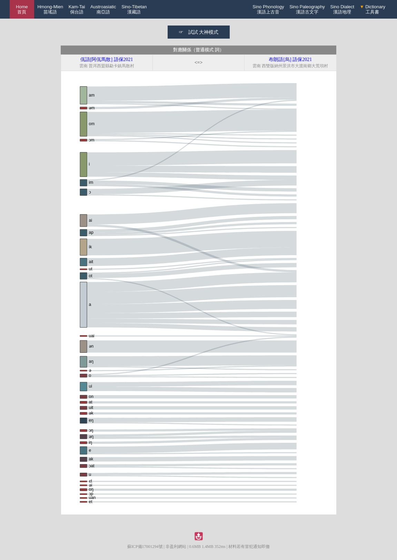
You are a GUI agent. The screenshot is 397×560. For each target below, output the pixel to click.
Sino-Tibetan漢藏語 (134, 9)
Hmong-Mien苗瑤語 (50, 9)
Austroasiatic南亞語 (103, 9)
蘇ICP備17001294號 (145, 546)
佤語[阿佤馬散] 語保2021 (106, 59)
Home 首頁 (22, 9)
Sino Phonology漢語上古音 (268, 9)
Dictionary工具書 (372, 9)
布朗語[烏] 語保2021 (290, 59)
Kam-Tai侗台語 (77, 9)
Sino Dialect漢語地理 (342, 9)
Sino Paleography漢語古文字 (307, 9)
